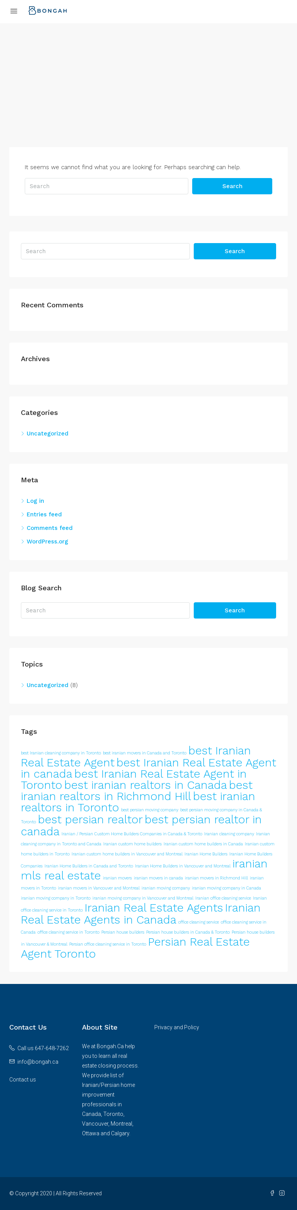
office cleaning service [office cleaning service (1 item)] (198, 922)
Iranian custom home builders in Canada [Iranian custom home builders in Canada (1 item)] (203, 844)
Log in (35, 500)
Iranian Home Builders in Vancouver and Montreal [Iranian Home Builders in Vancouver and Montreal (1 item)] (182, 866)
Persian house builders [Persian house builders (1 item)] (122, 932)
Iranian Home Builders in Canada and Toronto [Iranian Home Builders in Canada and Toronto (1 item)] (88, 866)
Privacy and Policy (176, 1027)
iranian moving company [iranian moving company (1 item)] (166, 888)
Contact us (22, 1079)
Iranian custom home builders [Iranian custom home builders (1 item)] (132, 844)
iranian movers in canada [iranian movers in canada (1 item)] (158, 878)
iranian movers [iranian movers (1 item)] (117, 878)
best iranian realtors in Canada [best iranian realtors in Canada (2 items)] (145, 785)
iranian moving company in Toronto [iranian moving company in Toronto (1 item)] (55, 898)
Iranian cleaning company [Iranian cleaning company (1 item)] (229, 833)
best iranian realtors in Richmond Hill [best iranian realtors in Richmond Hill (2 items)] (137, 790)
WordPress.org (47, 541)
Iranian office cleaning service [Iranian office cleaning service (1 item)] (223, 898)
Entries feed (44, 514)
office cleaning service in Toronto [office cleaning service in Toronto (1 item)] (68, 932)
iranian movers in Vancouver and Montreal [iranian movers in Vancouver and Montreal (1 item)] (99, 888)
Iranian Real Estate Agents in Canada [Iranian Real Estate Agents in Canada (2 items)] (141, 913)
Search (232, 186)
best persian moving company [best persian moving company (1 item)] (149, 809)
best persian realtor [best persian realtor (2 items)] (90, 819)
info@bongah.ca (37, 1062)
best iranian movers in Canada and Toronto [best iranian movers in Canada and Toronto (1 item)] (144, 753)
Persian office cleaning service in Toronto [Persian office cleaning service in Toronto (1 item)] (107, 944)
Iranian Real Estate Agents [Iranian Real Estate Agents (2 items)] (154, 907)
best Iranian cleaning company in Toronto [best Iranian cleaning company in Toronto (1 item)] (61, 753)
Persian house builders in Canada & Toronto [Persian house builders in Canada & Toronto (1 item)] (188, 932)
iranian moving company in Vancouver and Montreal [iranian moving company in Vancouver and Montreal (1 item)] (142, 898)
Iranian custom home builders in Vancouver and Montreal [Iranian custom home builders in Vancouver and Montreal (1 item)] (127, 854)
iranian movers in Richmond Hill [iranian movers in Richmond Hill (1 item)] (216, 878)
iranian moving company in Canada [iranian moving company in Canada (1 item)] (226, 888)
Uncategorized (47, 433)
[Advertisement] (148, 93)
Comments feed (50, 527)
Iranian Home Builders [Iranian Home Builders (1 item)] (205, 854)
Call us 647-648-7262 (43, 1048)
